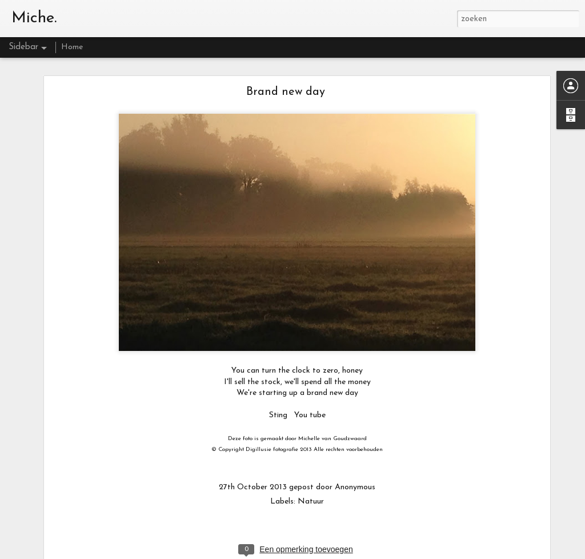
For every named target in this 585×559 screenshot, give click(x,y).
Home (72, 47)
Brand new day (285, 76)
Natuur (311, 485)
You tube (310, 400)
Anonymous (355, 471)
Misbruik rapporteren (426, 553)
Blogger (382, 553)
